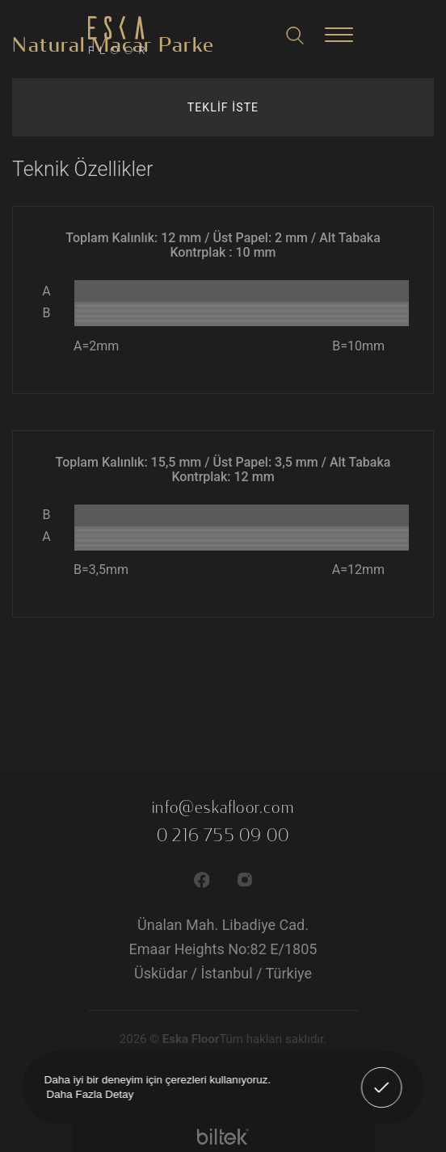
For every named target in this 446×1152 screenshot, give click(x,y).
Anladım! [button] (382, 1076)
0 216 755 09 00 (223, 835)
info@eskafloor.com (223, 807)
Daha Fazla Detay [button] (89, 1093)
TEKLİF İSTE (223, 107)
